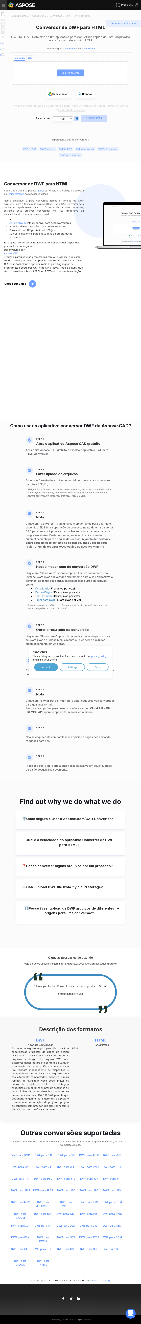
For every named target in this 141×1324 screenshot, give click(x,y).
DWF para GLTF (43, 1249)
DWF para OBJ (112, 1225)
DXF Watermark (85, 149)
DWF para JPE (20, 1167)
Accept (46, 667)
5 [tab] (80, 998)
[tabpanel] (70, 990)
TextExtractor (44, 596)
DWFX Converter (108, 149)
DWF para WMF (66, 1214)
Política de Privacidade (71, 110)
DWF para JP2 (66, 1178)
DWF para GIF (66, 1155)
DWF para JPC (89, 1190)
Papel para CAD (45, 600)
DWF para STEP (89, 1237)
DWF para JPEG (89, 1155)
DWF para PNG (89, 1167)
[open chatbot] (131, 1314)
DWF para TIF (20, 1178)
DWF (40, 1040)
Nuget (40, 190)
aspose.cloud (88, 48)
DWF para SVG (43, 1214)
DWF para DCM (112, 1202)
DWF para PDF (89, 1214)
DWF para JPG (112, 1155)
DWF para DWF (66, 1225)
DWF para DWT (89, 1225)
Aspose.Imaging (100, 1280)
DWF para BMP (20, 1155)
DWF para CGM (112, 1237)
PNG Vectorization (70, 155)
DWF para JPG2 (43, 1190)
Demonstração (16, 193)
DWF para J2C (66, 1190)
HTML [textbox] (61, 119)
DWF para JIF (43, 1167)
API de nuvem (17, 222)
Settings (72, 667)
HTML (100, 1040)
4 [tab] (75, 998)
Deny (98, 667)
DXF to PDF (65, 149)
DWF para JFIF (66, 1167)
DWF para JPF (112, 1178)
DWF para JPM (20, 1190)
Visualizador (43, 588)
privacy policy (98, 656)
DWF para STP (66, 1237)
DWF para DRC (112, 1249)
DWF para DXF (20, 1225)
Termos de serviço (117, 105)
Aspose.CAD (11, 253)
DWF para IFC (43, 1225)
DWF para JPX (112, 1190)
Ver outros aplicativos (123, 23)
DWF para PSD (43, 1178)
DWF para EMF (89, 1202)
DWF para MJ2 (20, 1202)
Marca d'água (44, 592)
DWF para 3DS (89, 1249)
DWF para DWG (112, 1214)
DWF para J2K (89, 1178)
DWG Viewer (47, 149)
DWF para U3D (66, 1249)
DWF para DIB (43, 1155)
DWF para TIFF (112, 1167)
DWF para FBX (20, 1237)
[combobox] (63, 118)
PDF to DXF (29, 149)
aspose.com (68, 48)
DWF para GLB (20, 1249)
